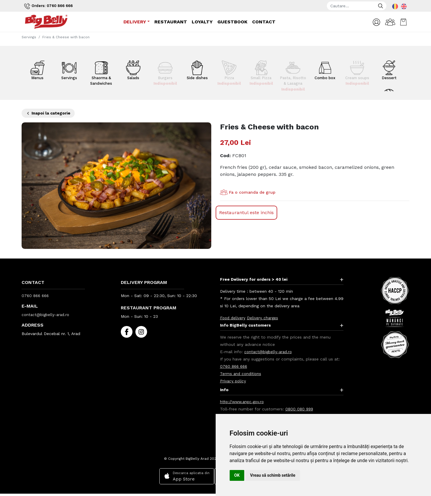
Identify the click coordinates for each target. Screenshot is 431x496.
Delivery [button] (134, 22)
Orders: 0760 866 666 (50, 6)
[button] (373, 22)
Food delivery (233, 317)
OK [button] (237, 475)
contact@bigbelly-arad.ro (47, 314)
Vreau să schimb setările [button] (272, 475)
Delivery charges (264, 317)
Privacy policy (233, 381)
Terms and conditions (241, 373)
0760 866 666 (36, 295)
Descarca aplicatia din (186, 476)
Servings (29, 37)
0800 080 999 (300, 409)
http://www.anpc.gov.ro (243, 401)
